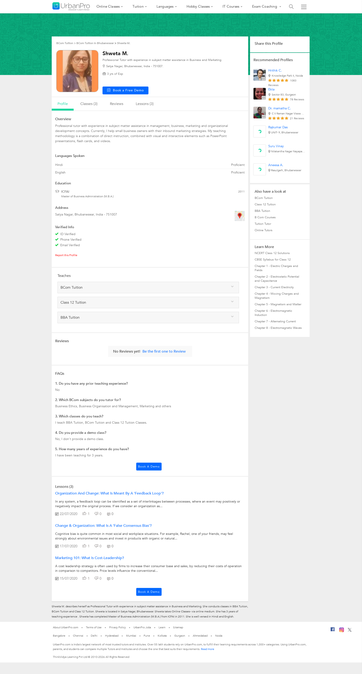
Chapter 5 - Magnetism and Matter (278, 304)
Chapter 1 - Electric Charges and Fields (276, 268)
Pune (147, 636)
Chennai (78, 636)
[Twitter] (350, 631)
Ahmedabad (200, 636)
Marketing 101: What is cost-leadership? (89, 557)
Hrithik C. (275, 70)
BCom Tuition (264, 198)
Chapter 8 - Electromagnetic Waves (278, 328)
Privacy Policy (117, 627)
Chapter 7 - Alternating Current (275, 321)
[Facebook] (332, 631)
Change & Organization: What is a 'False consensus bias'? (103, 525)
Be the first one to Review (164, 351)
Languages (165, 6)
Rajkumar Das (278, 127)
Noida (219, 636)
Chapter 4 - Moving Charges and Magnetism (277, 296)
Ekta (271, 89)
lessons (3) (145, 103)
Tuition (138, 6)
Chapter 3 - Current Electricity (274, 287)
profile (62, 103)
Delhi (94, 636)
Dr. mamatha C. (279, 108)
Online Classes (108, 6)
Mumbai (131, 636)
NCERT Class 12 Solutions (272, 253)
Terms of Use (94, 627)
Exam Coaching (265, 6)
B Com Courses (265, 217)
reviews (116, 103)
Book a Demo (149, 466)
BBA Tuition (262, 211)
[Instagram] (341, 631)
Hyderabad (111, 636)
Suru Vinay (276, 146)
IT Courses (231, 6)
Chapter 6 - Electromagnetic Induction (273, 313)
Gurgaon (179, 636)
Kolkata (162, 636)
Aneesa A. (275, 165)
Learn (162, 627)
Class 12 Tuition (265, 204)
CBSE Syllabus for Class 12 (273, 260)
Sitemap (178, 627)
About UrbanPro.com (65, 627)
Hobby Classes (198, 6)
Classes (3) (88, 103)
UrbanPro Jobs (142, 627)
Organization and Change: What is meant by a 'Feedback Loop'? (109, 493)
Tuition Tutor (263, 224)
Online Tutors (263, 230)
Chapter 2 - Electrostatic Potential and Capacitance (277, 279)
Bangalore (59, 636)
